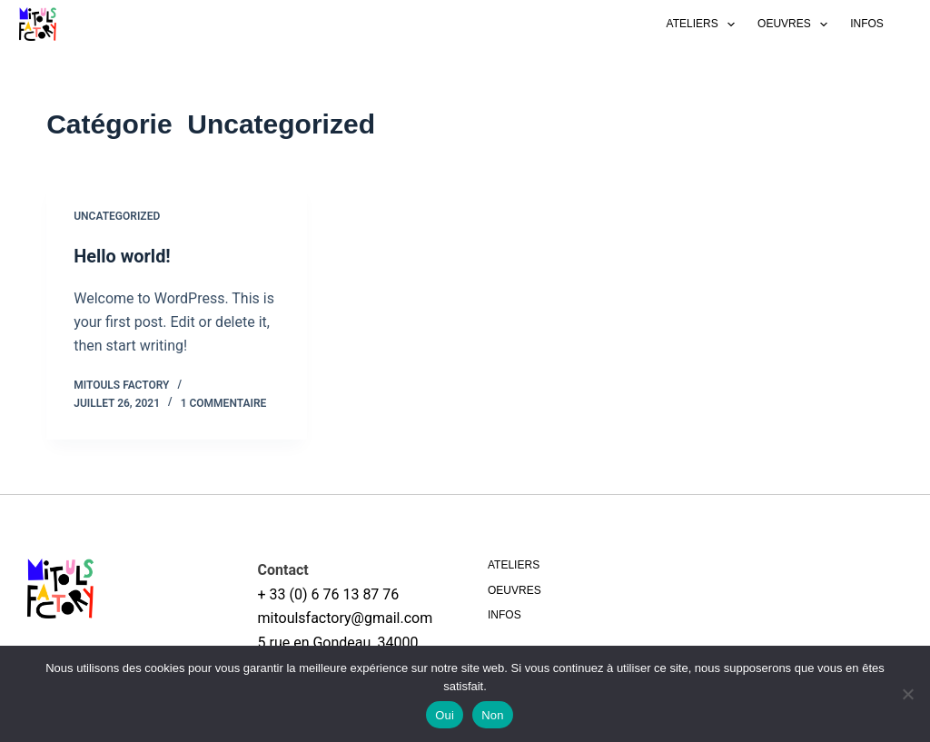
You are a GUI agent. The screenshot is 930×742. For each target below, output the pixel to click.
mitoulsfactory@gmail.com (345, 618)
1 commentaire (224, 402)
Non (492, 715)
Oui (444, 715)
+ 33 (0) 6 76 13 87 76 (329, 593)
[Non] (907, 694)
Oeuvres (796, 24)
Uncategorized (117, 216)
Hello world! (122, 256)
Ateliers (705, 24)
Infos (867, 23)
